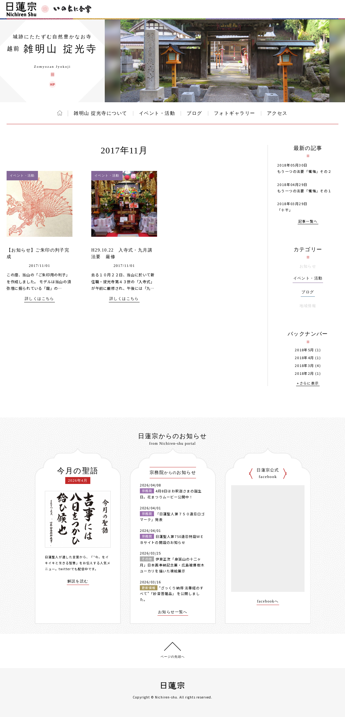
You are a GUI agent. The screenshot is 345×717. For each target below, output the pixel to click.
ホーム (59, 112)
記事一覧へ (308, 222)
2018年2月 (304, 373)
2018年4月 (304, 357)
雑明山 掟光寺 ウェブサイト (52, 84)
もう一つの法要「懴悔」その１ (304, 190)
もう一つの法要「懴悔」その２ (304, 171)
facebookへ (268, 601)
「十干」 (285, 209)
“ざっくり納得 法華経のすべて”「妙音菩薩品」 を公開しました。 (172, 593)
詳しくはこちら (39, 299)
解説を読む (77, 581)
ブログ (194, 113)
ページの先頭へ (173, 656)
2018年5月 (304, 350)
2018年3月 (304, 365)
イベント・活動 (157, 113)
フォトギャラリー (234, 113)
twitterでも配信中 (73, 568)
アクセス (277, 113)
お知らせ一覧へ (173, 612)
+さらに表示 (308, 383)
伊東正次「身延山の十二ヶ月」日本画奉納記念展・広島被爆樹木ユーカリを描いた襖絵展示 (172, 564)
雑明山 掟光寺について (100, 113)
